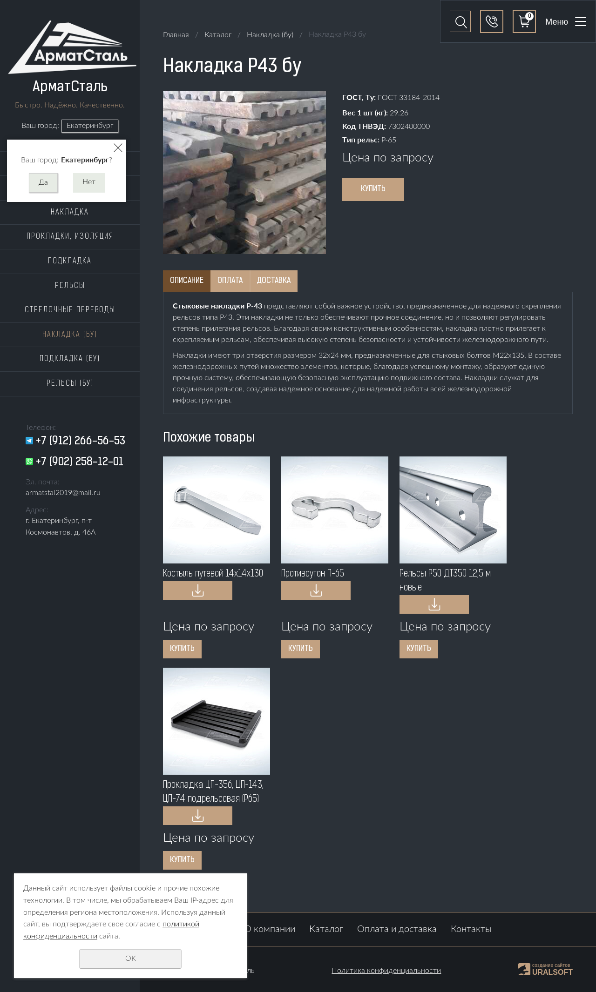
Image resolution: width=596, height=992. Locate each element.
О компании (269, 929)
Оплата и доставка (397, 929)
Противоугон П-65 (312, 574)
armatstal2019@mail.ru (63, 492)
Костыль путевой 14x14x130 (213, 574)
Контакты (471, 929)
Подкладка (70, 261)
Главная (176, 35)
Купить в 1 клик (197, 590)
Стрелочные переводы (70, 310)
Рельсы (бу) (70, 384)
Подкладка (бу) (70, 359)
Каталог (217, 35)
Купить (373, 189)
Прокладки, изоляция (70, 237)
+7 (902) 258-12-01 (79, 462)
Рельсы (70, 286)
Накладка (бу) (69, 335)
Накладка (70, 212)
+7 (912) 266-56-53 (80, 441)
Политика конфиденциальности (386, 970)
